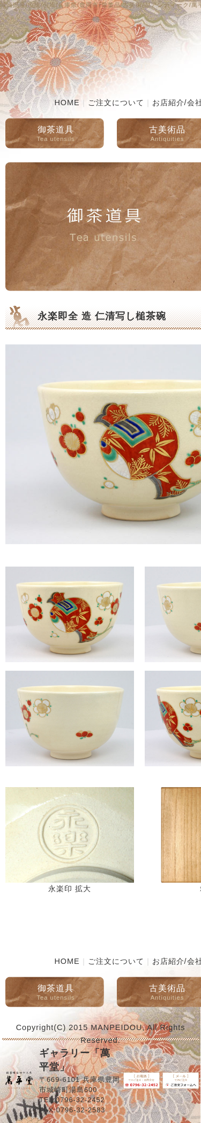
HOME (66, 102)
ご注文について (116, 102)
